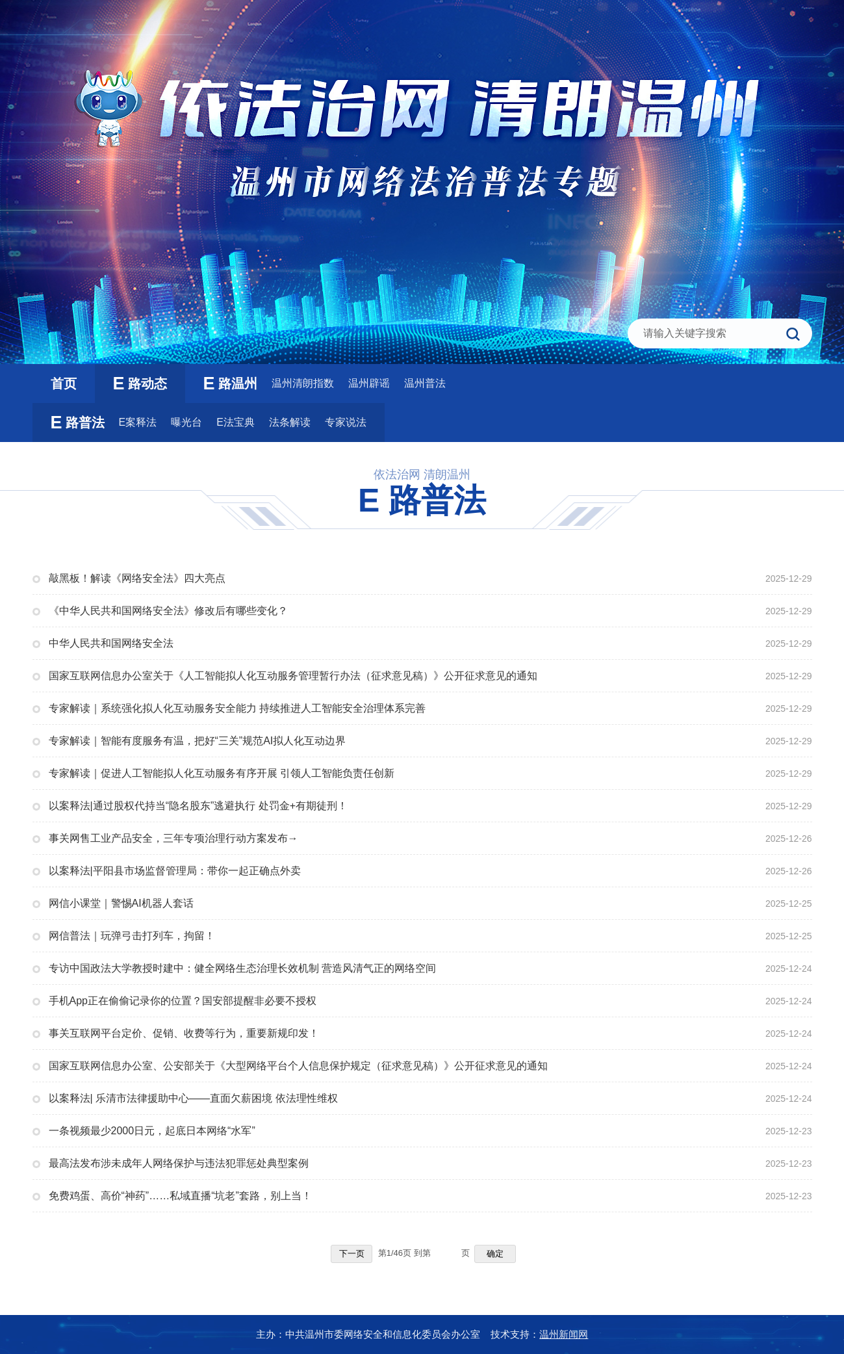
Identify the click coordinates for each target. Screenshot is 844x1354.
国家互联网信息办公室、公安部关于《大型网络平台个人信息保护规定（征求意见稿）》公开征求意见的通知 (298, 1065)
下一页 (351, 1253)
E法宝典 (235, 422)
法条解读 (290, 422)
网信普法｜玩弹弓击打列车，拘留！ (132, 935)
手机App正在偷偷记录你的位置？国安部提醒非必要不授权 (182, 1000)
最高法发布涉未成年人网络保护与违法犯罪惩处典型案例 (179, 1163)
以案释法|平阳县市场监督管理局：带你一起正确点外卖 (175, 870)
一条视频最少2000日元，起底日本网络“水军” (152, 1130)
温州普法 (425, 383)
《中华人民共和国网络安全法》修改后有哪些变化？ (168, 610)
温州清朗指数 (303, 383)
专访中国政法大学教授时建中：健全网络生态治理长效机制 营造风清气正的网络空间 (242, 968)
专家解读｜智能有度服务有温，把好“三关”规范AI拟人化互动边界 (197, 740)
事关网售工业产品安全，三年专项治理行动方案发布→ (173, 838)
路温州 (230, 383)
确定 (495, 1253)
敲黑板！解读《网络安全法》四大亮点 (137, 578)
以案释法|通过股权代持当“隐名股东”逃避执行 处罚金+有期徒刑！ (198, 805)
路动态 (140, 383)
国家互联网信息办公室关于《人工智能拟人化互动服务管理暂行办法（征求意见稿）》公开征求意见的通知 (293, 675)
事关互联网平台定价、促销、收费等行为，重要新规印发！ (184, 1033)
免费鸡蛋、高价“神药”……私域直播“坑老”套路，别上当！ (180, 1195)
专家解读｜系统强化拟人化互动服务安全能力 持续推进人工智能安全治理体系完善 (237, 708)
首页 (64, 383)
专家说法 (345, 422)
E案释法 (138, 422)
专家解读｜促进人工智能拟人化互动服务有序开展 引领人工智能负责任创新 (221, 773)
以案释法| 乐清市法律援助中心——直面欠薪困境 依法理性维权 (193, 1098)
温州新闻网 (563, 1334)
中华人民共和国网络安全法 (111, 643)
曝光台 (186, 422)
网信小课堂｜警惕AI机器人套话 (121, 903)
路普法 (78, 422)
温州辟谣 (369, 383)
